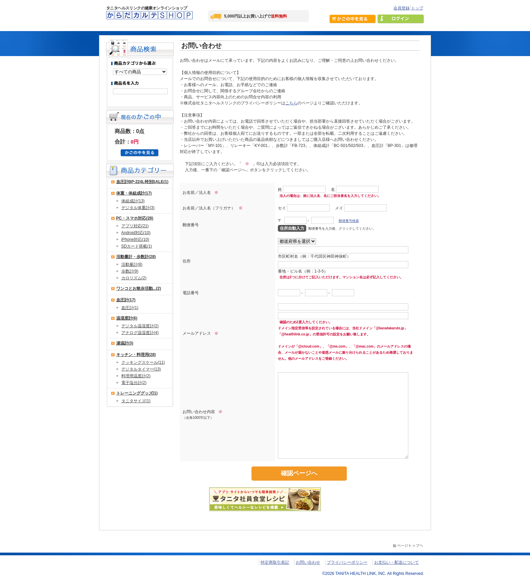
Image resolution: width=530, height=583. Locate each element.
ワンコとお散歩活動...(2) (138, 288)
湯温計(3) (125, 343)
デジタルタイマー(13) (141, 369)
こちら (291, 103)
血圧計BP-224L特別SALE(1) (142, 181)
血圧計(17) (126, 300)
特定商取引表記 (275, 562)
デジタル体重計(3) (138, 207)
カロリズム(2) (134, 278)
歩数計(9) (130, 271)
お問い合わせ (308, 562)
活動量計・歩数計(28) (136, 256)
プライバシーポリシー (347, 562)
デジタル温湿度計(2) (140, 326)
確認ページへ (299, 473)
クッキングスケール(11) (143, 362)
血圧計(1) (130, 307)
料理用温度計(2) (136, 376)
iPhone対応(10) (135, 239)
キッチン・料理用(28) (136, 354)
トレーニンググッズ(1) (137, 393)
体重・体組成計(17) (134, 193)
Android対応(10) (136, 232)
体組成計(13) (133, 201)
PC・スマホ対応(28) (134, 218)
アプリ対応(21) (135, 226)
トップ (417, 8)
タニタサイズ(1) (136, 401)
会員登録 (401, 8)
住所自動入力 (292, 228)
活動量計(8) (132, 264)
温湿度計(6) (127, 318)
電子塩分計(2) (134, 382)
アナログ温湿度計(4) (140, 332)
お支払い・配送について (396, 562)
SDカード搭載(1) (136, 246)
